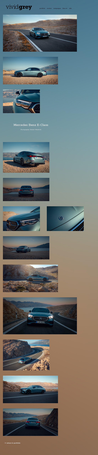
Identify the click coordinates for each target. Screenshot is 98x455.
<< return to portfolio (12, 443)
